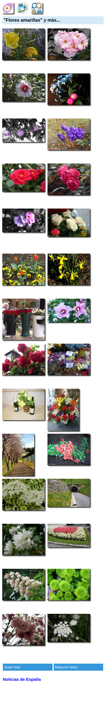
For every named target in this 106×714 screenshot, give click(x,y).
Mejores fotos (66, 667)
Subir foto (12, 667)
